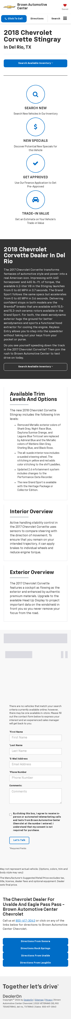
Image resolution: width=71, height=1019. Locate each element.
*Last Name (15, 745)
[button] (14, 18)
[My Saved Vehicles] (65, 7)
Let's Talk (19, 840)
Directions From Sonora (35, 941)
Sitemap (39, 1000)
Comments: (15, 786)
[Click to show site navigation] (65, 19)
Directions (37, 19)
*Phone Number (18, 772)
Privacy (49, 1000)
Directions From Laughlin (35, 963)
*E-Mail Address (18, 759)
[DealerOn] (12, 996)
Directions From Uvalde (35, 956)
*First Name (16, 732)
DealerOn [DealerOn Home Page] (28, 1000)
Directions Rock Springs (35, 948)
